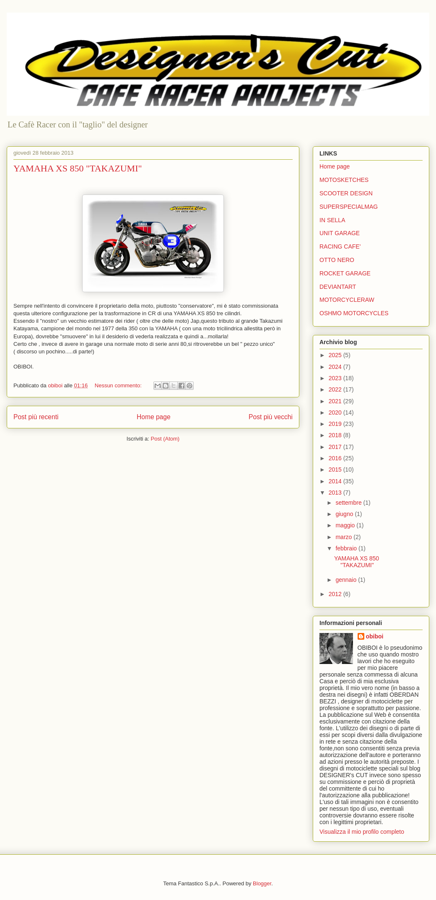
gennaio (346, 579)
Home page (154, 416)
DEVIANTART (337, 286)
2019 (336, 423)
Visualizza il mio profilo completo (361, 831)
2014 (336, 481)
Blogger (262, 883)
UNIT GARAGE (339, 233)
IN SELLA (332, 220)
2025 (336, 355)
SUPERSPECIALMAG (348, 206)
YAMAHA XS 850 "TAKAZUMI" (77, 168)
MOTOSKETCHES (344, 179)
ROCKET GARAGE (345, 273)
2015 (336, 469)
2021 (336, 401)
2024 (336, 366)
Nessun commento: (119, 385)
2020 (336, 412)
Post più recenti (35, 416)
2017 (336, 447)
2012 (336, 594)
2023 (336, 378)
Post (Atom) (165, 439)
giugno (345, 514)
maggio (345, 525)
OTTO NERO (336, 260)
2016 (336, 458)
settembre (349, 502)
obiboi (375, 636)
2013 (336, 492)
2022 (336, 389)
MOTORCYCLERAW (346, 299)
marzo (344, 537)
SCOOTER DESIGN (346, 193)
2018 (336, 435)
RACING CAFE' (340, 246)
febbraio (346, 548)
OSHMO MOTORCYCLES (354, 313)
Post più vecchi (271, 416)
